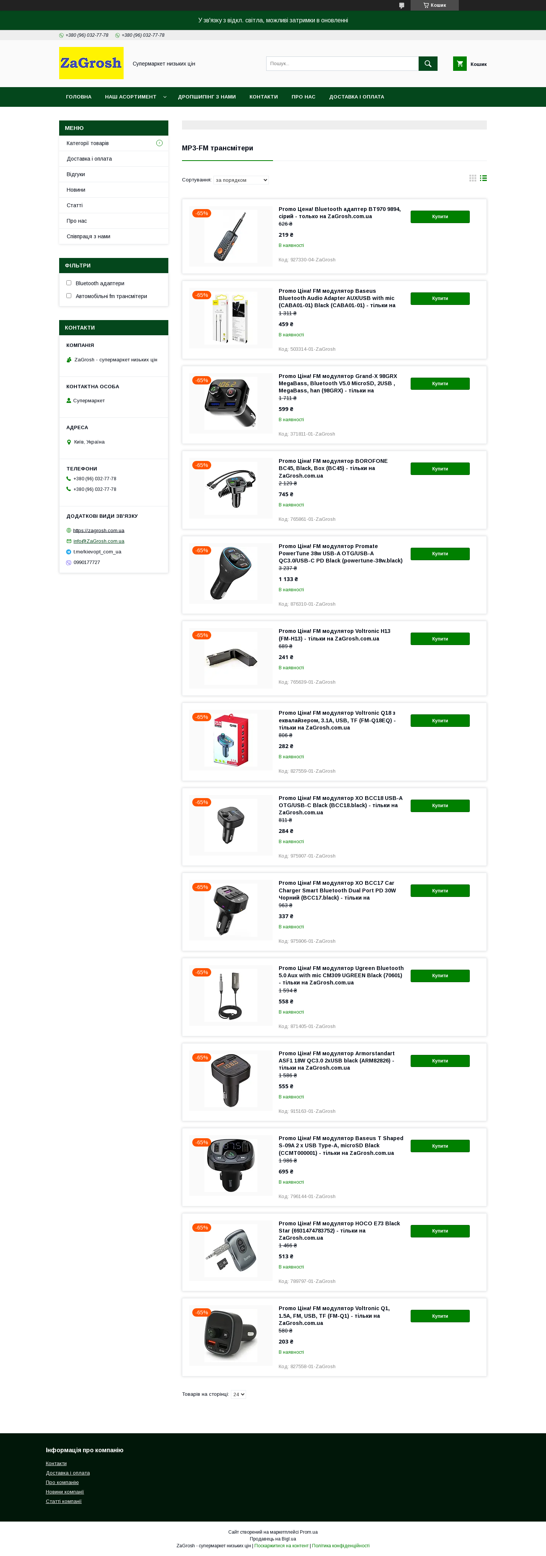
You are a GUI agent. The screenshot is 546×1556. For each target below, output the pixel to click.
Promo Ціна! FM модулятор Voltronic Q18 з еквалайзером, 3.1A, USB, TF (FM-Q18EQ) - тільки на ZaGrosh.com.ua (337, 720)
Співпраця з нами (88, 236)
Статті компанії (64, 1501)
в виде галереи (472, 180)
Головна (78, 97)
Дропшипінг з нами (207, 97)
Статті (75, 205)
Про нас (303, 97)
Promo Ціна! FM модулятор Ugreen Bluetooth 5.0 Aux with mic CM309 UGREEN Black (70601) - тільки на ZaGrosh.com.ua (341, 975)
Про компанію (62, 1482)
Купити (440, 216)
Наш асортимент (131, 97)
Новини (76, 190)
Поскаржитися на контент (281, 1545)
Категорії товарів (88, 143)
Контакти (263, 97)
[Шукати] (428, 63)
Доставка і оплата (356, 97)
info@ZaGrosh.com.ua (99, 541)
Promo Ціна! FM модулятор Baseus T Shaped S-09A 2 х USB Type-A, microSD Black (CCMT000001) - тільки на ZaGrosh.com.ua (341, 1145)
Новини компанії (65, 1492)
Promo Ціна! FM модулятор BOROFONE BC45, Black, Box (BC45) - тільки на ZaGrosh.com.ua (333, 468)
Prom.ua (309, 1532)
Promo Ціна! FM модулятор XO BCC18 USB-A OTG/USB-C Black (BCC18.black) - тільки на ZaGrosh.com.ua (340, 805)
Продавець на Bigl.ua (273, 1539)
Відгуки (76, 174)
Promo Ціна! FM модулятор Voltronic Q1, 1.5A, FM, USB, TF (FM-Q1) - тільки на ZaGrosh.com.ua (334, 1315)
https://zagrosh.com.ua (98, 530)
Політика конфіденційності (341, 1545)
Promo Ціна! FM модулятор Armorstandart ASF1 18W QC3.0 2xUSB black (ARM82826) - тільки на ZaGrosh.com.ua (337, 1060)
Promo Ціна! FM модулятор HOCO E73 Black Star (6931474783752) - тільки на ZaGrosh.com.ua (339, 1230)
